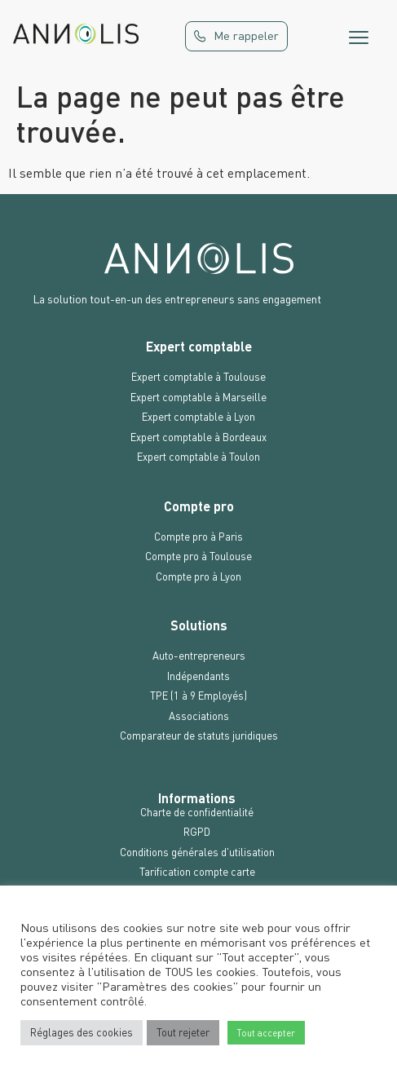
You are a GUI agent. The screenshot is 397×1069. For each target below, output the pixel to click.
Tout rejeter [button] (183, 1032)
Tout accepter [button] (266, 1032)
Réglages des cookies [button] (81, 1032)
